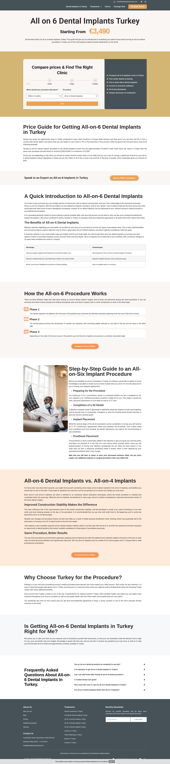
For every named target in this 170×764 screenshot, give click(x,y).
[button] (110, 664)
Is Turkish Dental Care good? (85, 680)
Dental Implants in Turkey (76, 6)
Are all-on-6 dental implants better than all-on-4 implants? (97, 690)
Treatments (96, 7)
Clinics (107, 6)
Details (50, 84)
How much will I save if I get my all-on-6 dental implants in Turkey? (100, 685)
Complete (95, 84)
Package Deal (119, 6)
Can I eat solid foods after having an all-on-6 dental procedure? (99, 675)
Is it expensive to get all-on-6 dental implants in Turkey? (96, 669)
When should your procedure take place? (42, 90)
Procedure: (67, 90)
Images (72, 84)
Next (62, 104)
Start (28, 84)
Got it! (111, 761)
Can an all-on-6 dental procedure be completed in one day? (97, 664)
